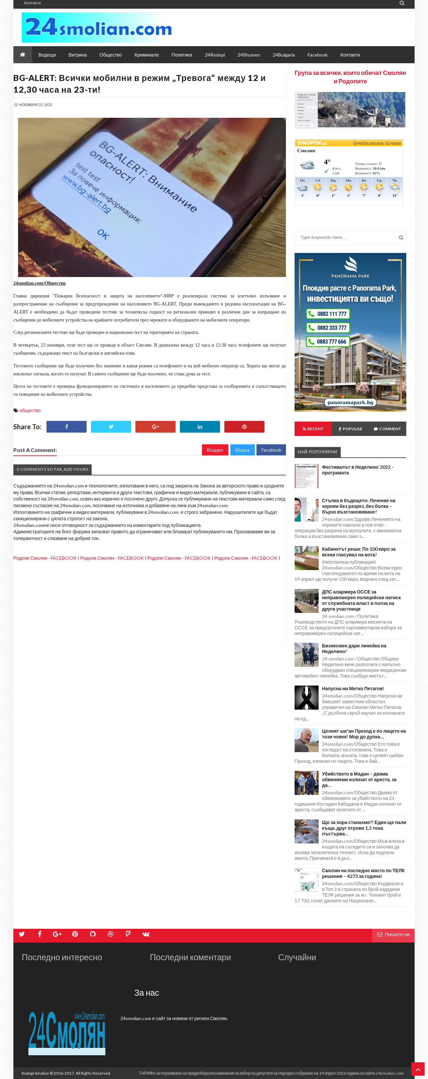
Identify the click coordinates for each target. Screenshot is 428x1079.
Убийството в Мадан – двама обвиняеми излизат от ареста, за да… (359, 779)
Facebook (271, 450)
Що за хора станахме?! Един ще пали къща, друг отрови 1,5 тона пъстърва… (364, 827)
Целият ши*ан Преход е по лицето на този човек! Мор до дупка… (364, 733)
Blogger (215, 450)
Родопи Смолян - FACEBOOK (45, 558)
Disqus (242, 450)
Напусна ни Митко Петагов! (353, 688)
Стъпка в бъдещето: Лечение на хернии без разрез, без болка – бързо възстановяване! (358, 506)
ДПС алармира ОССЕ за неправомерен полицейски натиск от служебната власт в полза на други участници (361, 600)
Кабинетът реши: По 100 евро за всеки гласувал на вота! (359, 551)
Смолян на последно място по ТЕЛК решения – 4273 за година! (363, 873)
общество (29, 410)
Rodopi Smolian (35, 1073)
